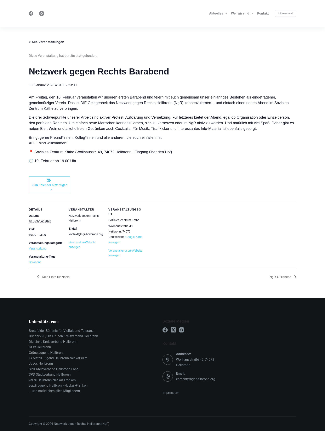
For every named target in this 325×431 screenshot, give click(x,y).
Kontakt (263, 13)
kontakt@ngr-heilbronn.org (195, 379)
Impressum (170, 393)
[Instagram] (41, 13)
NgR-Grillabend (280, 276)
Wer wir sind (243, 13)
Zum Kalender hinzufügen (49, 185)
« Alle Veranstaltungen (46, 42)
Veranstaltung (38, 248)
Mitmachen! (285, 13)
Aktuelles (219, 13)
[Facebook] (31, 13)
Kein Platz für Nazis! (56, 276)
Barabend (35, 262)
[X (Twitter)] (173, 329)
